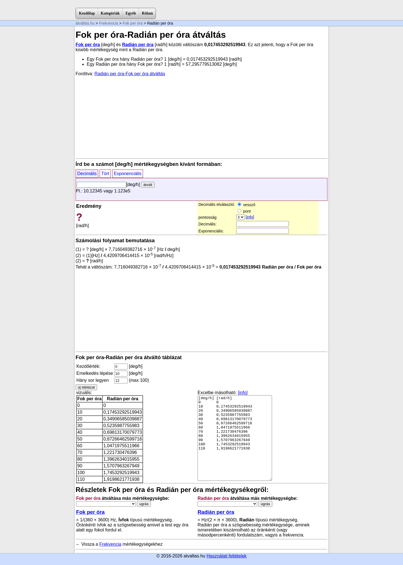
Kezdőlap (87, 13)
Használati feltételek (227, 556)
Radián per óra (137, 44)
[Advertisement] (201, 117)
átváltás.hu (85, 23)
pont (244, 211)
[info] (250, 217)
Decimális (87, 173)
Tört (105, 173)
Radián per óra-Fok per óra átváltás (130, 73)
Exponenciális (128, 173)
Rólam (147, 13)
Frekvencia (108, 23)
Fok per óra (133, 23)
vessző (246, 205)
